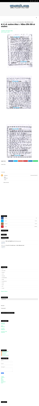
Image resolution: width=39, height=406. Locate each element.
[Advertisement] (20, 12)
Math (3, 283)
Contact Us (3, 239)
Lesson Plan (14, 22)
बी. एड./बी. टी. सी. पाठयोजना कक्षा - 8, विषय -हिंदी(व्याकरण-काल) (15, 245)
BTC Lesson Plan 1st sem (8, 22)
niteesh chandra (5, 355)
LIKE (36, 218)
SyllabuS (2, 377)
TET (2, 286)
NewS (2, 379)
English (3, 276)
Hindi (3, 279)
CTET (3, 274)
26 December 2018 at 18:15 (34, 175)
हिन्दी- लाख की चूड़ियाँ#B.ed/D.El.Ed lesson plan (13, 241)
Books (3, 272)
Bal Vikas (3, 270)
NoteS (2, 380)
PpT (2, 378)
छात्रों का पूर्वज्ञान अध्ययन (5, 32)
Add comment (6, 182)
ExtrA (2, 383)
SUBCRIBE (35, 226)
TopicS (2, 376)
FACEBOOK (5, 218)
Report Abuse (4, 291)
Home (2, 22)
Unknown (6, 175)
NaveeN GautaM (5, 351)
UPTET (3, 288)
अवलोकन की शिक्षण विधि (7, 31)
